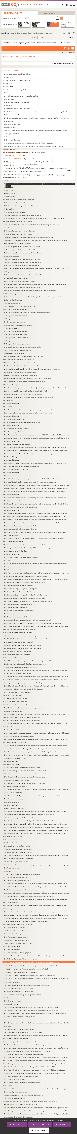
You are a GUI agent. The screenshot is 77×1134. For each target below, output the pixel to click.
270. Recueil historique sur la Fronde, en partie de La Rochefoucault (25, 771)
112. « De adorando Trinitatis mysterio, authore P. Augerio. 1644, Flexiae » (26, 391)
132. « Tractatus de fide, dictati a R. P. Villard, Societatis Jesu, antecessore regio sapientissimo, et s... (35, 454)
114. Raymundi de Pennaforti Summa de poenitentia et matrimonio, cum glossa (28, 397)
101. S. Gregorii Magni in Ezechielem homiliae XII (19, 360)
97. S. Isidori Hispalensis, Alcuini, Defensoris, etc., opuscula (22, 347)
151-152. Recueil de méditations (14, 501)
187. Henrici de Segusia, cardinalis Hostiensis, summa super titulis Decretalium (28, 601)
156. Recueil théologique (11, 510)
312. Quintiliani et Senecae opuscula (15, 877)
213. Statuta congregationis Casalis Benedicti (18, 673)
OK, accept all (17, 1125)
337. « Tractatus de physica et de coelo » (16, 937)
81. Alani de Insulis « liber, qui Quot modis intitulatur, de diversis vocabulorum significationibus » (34, 297)
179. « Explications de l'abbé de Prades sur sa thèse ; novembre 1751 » (25, 576)
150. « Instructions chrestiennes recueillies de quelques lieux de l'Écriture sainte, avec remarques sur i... (36, 498)
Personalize (62, 1125)
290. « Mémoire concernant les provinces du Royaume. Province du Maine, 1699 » (29, 815)
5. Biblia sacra (8, 87)
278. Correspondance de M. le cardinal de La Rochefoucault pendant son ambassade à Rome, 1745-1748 (36, 789)
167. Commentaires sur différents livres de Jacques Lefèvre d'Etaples (25, 545)
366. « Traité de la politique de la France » (16, 1039)
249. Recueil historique (11, 761)
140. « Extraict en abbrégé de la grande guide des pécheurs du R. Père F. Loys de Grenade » (31, 479)
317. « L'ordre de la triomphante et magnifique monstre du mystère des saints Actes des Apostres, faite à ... (36, 893)
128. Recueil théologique (11, 441)
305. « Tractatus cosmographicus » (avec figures (18, 858)
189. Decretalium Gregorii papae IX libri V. (17, 607)
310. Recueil (8, 871)
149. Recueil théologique (11, 494)
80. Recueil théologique (11, 294)
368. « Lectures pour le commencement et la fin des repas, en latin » (28, 1045)
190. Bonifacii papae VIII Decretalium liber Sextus (19, 611)
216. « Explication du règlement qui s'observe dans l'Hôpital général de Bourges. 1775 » (31, 683)
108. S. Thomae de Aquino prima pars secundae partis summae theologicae (27, 378)
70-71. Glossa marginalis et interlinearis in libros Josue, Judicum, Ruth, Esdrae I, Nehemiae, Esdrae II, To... (36, 269)
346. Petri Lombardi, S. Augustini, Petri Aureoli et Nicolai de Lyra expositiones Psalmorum (31, 962)
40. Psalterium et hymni (11, 184)
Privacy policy (39, 1130)
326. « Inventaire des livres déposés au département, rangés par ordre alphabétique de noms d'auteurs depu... (36, 912)
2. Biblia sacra (8, 77)
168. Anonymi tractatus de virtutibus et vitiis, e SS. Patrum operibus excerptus (28, 548)
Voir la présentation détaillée (61, 63)
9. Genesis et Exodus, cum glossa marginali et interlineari (21, 96)
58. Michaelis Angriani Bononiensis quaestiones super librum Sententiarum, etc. (28, 237)
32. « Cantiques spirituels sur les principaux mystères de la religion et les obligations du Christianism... (35, 168)
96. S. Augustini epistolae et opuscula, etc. (17, 344)
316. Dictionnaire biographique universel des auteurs (20, 890)
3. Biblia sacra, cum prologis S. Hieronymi (17, 80)
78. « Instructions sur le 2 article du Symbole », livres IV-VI (22, 287)
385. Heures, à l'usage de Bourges (14, 1098)
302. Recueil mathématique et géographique (18, 849)
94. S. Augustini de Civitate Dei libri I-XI (16, 338)
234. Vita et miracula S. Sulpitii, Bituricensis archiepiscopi (22, 717)
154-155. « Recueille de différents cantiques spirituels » (20, 507)
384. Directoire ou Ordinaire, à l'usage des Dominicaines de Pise (23, 1095)
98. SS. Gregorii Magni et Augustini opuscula (17, 350)
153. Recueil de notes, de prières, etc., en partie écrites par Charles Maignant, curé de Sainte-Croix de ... (36, 504)
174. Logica (7, 567)
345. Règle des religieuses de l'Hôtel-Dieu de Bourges (20, 959)
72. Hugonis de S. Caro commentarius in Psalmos (19, 272)
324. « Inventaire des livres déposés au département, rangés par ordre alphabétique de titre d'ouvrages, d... (36, 906)
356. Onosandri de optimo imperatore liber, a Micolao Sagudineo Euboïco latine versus (31, 1010)
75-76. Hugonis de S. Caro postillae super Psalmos (19, 281)
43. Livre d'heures (9, 193)
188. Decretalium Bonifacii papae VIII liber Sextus (19, 604)
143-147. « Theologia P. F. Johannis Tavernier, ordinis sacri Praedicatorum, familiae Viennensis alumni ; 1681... (36, 488)
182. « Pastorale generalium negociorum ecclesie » (19, 585)
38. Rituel (7, 178)
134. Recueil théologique (11, 460)
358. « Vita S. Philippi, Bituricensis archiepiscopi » (19, 1017)
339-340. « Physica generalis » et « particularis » (18, 943)
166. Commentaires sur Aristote (13, 542)
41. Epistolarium (9, 187)
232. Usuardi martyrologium (13, 711)
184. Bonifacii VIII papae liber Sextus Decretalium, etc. (20, 592)
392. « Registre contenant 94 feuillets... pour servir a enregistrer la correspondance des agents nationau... (36, 1108)
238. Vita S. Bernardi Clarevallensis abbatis (17, 727)
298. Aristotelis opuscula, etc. (13, 837)
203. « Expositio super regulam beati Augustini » (18, 642)
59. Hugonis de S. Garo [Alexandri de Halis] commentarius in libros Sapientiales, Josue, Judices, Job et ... (36, 240)
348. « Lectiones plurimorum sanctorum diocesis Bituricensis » (26, 985)
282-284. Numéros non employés (14, 799)
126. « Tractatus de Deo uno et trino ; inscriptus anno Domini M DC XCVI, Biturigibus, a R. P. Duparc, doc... (36, 435)
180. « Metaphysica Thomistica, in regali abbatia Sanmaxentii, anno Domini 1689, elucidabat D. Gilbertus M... (36, 579)
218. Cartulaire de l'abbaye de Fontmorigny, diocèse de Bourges (23, 689)
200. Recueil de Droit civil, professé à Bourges (18, 633)
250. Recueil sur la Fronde (12, 764)
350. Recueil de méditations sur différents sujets (18, 991)
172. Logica (7, 560)
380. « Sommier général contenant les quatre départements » (22, 1082)
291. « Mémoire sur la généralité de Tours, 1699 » (18, 818)
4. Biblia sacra (8, 83)
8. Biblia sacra (8, 93)
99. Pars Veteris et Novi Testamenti (14, 353)
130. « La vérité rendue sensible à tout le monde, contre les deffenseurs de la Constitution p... (36, 447)
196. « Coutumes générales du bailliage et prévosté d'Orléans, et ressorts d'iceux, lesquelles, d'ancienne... (36, 626)
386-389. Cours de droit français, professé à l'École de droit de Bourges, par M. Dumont (30, 1101)
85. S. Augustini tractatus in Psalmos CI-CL (17, 309)
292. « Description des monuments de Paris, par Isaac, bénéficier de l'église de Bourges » (31, 821)
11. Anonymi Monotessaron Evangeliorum (17, 102)
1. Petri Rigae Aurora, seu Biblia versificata (17, 74)
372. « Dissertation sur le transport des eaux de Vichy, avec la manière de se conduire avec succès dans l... (36, 1057)
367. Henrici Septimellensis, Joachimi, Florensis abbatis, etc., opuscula (26, 1042)
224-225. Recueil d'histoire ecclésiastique (16, 705)
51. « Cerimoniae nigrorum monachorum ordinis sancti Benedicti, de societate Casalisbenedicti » (34, 218)
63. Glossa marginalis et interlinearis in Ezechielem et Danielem (23, 253)
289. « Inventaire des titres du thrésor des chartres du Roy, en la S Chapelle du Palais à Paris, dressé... (35, 811)
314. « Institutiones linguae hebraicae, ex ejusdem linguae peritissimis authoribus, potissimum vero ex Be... (36, 884)
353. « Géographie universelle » (13, 1001)
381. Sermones (8, 1086)
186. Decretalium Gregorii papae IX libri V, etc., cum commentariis (24, 598)
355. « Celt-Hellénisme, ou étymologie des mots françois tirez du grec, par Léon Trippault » (31, 1007)
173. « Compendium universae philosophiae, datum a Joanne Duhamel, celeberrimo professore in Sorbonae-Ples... (36, 564)
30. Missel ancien (9, 162)
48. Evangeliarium (9, 209)
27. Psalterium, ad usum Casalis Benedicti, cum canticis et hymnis (24, 152)
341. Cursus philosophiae (12, 946)
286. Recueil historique (11, 805)
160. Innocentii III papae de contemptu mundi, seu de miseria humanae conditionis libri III (32, 523)
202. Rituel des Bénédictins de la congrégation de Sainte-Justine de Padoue (27, 639)
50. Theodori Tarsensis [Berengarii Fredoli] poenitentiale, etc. (23, 215)
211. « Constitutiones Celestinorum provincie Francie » (20, 667)
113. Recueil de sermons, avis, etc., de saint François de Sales (23, 394)
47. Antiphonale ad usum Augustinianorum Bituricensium (22, 206)
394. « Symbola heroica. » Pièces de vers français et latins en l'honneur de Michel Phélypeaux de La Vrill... (36, 1114)
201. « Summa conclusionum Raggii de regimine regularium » (23, 636)
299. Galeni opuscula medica (13, 840)
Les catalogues (13, 13)
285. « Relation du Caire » (12, 802)
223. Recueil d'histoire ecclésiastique (15, 702)
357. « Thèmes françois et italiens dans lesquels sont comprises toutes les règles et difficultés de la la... (35, 1013)
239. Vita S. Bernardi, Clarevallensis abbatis (17, 730)
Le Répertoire (48, 13)
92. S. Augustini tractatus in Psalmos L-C (16, 331)
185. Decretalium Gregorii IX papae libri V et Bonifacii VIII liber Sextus (25, 595)
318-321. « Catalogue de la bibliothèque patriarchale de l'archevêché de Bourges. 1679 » (31, 896)
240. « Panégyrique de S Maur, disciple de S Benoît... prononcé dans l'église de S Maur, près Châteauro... (36, 733)
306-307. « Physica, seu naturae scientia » (16, 862)
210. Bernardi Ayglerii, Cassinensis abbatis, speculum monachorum (25, 664)
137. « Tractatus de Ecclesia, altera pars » (16, 469)
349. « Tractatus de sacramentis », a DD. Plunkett (19, 988)
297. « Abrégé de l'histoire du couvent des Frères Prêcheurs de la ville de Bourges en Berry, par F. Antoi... (36, 833)
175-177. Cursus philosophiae (13, 570)
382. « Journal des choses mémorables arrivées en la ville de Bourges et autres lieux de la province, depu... (36, 1089)
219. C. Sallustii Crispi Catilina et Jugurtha (17, 692)
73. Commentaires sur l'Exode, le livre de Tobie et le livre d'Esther (24, 275)
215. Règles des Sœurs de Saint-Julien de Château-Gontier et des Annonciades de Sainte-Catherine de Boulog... (36, 680)
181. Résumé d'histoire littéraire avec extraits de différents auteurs (24, 582)
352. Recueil (8, 998)
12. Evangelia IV (9, 105)
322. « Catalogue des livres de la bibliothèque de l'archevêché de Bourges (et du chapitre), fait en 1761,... (36, 899)
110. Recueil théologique (11, 385)
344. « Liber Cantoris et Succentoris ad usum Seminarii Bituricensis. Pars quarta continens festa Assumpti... (36, 956)
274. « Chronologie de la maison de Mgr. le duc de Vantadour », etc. (24, 777)
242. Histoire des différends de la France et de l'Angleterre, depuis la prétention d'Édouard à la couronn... (36, 739)
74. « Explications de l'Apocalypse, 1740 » (16, 278)
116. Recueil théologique (11, 403)
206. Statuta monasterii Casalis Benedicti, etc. (18, 651)
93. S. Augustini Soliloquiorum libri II (15, 334)
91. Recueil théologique (11, 328)
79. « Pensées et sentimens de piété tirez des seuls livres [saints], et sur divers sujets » (30, 291)
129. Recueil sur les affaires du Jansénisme (17, 444)
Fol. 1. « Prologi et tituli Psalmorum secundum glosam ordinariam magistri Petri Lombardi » (34, 966)
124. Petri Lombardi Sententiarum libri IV (16, 429)
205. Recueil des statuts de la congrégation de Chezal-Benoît (23, 648)
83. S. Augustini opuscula (12, 303)
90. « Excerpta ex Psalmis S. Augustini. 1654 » (18, 325)
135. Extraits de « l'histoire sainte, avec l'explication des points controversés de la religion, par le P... (35, 463)
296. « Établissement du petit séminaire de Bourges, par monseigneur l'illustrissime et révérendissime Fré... (36, 830)
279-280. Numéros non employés (14, 793)
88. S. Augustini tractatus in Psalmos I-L (16, 319)
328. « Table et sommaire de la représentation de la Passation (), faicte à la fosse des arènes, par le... (35, 918)
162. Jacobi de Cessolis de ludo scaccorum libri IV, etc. (20, 529)
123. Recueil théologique (11, 425)
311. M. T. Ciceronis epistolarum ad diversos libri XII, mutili (22, 874)
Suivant (71, 37)
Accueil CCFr (6, 33)
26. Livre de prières (10, 149)
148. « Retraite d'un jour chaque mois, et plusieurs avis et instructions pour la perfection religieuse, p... (35, 491)
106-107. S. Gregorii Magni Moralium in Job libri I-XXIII (20, 375)
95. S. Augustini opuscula (12, 341)
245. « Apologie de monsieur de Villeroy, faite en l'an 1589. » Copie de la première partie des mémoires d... (36, 749)
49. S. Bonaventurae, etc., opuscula (15, 212)
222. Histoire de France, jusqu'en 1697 (15, 698)
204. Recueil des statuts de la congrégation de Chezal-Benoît (23, 645)
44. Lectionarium (9, 196)
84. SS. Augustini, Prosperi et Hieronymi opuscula (19, 306)
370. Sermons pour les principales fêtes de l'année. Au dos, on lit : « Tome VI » (27, 1051)
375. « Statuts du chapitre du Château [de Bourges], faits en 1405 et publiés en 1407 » (30, 1067)
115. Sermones (8, 400)
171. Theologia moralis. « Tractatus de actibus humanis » (21, 557)
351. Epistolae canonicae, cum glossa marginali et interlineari (23, 995)
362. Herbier (8, 1026)
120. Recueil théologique (11, 416)
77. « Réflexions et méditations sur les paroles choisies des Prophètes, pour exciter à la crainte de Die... (35, 284)
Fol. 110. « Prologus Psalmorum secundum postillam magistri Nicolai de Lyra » (30, 975)
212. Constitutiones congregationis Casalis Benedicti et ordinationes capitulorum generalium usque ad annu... (36, 670)
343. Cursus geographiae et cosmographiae (17, 953)
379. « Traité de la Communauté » (14, 1079)
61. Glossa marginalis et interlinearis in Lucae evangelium (22, 247)
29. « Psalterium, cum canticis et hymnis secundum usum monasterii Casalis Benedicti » (31, 159)
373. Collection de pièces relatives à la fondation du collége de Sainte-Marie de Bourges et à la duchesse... (36, 1061)
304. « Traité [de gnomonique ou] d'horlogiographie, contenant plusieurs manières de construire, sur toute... (36, 855)
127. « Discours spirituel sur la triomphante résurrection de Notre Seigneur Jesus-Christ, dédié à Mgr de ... (36, 438)
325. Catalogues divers (11, 909)
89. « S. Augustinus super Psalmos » (15, 322)
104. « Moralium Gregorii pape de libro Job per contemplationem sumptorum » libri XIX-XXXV (32, 369)
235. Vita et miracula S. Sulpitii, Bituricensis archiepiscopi (22, 720)
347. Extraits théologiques (12, 982)
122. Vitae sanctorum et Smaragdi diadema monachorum (22, 422)
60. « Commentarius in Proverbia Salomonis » (18, 243)
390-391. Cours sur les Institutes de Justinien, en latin (20, 1104)
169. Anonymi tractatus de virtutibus (15, 551)
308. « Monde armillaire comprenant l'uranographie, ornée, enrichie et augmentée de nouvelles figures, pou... (36, 865)
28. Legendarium (9, 156)
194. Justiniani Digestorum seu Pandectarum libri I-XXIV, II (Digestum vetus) (27, 620)
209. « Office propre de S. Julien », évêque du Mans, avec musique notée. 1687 (27, 661)
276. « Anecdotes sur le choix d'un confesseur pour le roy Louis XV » (24, 783)
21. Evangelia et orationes (12, 134)
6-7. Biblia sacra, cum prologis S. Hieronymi (17, 90)
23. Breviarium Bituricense (12, 140)
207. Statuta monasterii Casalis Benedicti (17, 655)
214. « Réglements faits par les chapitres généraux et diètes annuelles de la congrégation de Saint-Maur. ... (36, 676)
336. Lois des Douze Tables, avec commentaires (18, 934)
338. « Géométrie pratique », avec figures (16, 940)
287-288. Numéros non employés (14, 808)
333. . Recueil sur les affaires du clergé (18, 924)
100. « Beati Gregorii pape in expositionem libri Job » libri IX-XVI (23, 356)
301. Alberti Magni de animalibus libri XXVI (17, 846)
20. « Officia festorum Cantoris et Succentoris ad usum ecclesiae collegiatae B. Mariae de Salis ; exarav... (36, 130)
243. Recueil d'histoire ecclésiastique (15, 742)
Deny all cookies (39, 1125)
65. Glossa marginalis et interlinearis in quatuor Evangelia (22, 259)
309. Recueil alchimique (11, 868)
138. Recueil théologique (11, 473)
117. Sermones (8, 407)
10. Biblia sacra (9, 99)
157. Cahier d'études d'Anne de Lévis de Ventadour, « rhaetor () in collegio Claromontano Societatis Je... (36, 513)
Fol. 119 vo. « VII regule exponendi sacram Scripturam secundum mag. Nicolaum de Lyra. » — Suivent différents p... (38, 978)
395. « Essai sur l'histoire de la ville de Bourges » (18, 1117)
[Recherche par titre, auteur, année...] (36, 18)
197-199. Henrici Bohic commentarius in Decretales (20, 629)
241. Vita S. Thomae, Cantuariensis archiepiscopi (19, 736)
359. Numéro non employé (12, 1020)
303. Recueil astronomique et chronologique (17, 852)
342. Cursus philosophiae (12, 949)
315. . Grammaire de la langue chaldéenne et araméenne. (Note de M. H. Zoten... (36, 887)
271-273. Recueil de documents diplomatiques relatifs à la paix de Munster (27, 774)
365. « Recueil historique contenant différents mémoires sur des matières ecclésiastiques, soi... (36, 1035)
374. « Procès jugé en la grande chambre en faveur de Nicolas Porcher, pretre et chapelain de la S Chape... (36, 1064)
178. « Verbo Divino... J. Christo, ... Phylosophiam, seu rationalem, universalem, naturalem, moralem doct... (36, 573)
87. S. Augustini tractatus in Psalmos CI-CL (17, 316)
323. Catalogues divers (11, 902)
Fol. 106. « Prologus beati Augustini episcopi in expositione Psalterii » (27, 969)
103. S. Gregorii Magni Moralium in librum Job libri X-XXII (21, 366)
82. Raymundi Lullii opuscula (13, 300)
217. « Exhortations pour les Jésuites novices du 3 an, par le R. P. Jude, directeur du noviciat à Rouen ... (36, 686)
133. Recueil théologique (11, 457)
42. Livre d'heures (9, 190)
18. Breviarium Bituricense (12, 124)
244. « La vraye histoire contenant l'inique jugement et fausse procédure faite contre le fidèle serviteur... (36, 746)
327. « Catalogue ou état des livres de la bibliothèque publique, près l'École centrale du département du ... (36, 915)
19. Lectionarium (9, 127)
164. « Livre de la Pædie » (11, 535)
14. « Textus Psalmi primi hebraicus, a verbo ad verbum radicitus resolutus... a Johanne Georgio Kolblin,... (36, 112)
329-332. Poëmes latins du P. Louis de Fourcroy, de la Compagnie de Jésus (26, 921)
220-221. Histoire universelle (12, 695)
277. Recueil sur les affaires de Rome (15, 786)
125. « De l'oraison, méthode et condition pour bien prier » (22, 432)
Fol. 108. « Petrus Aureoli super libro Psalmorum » (21, 972)
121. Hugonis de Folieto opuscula (14, 419)
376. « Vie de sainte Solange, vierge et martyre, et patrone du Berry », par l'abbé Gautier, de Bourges (34, 1070)
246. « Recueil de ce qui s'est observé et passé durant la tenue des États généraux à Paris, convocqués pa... (36, 752)
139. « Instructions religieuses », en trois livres (18, 476)
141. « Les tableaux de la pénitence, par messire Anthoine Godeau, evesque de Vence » (30, 482)
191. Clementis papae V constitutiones (16, 614)
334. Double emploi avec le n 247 (14, 927)
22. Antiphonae (8, 137)
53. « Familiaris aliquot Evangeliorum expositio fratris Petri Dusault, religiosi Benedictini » (32, 225)
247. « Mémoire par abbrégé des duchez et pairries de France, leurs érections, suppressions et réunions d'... (36, 755)
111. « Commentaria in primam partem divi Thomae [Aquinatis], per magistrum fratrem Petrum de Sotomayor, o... (36, 388)
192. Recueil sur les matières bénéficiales (16, 617)
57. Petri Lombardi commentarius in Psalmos (18, 234)
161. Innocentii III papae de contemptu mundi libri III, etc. (22, 526)
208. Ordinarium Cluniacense (13, 658)
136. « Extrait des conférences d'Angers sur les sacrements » (22, 466)
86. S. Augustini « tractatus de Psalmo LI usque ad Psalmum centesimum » (27, 312)
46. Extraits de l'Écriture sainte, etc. (15, 203)
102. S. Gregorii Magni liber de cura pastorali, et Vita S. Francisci (24, 363)
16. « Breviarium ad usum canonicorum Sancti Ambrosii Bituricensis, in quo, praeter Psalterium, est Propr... (36, 118)
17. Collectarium (9, 121)
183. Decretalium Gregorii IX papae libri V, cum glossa (20, 589)
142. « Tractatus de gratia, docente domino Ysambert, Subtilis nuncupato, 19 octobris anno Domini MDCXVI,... (36, 485)
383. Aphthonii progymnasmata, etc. (15, 1092)
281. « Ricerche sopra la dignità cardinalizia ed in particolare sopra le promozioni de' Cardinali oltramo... (36, 796)
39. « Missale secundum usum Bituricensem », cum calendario (23, 181)
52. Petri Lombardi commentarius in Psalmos (18, 221)
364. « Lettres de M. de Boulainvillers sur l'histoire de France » (23, 1032)
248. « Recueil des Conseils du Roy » (15, 758)
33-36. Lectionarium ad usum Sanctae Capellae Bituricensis (22, 171)
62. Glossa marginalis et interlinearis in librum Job (19, 250)
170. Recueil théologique (11, 554)
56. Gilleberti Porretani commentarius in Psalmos (19, 231)
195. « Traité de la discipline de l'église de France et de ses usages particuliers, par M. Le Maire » (33, 623)
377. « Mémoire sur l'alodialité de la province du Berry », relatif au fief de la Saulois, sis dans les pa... (34, 1073)
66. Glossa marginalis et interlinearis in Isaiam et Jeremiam (22, 262)
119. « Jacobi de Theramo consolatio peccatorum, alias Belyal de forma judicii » (28, 413)
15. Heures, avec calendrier (12, 115)
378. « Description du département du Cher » (21, 1076)
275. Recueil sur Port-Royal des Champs (16, 780)
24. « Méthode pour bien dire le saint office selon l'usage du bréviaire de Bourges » (29, 143)
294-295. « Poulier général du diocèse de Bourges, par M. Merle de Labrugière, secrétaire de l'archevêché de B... (36, 827)
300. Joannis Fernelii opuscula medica (16, 843)
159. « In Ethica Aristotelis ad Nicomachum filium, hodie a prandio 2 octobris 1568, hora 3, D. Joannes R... (36, 519)
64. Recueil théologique (11, 256)
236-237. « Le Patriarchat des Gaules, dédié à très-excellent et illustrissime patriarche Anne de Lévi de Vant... (36, 724)
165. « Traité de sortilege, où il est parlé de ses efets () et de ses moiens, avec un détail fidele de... (34, 538)
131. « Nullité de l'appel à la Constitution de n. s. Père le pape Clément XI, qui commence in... (36, 451)
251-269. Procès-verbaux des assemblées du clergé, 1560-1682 (23, 767)
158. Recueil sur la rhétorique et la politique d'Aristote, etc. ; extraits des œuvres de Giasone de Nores (35, 516)
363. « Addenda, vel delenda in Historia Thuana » (19, 1029)
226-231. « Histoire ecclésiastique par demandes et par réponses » (24, 708)
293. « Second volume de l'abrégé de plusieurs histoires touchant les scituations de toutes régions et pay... (36, 824)
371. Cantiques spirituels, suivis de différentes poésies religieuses (24, 1054)
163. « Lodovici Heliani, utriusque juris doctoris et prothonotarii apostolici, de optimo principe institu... (36, 532)
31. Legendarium (9, 165)
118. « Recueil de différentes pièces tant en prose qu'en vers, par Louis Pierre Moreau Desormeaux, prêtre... (36, 410)
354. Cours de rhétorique (11, 1004)
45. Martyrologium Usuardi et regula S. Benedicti (19, 200)
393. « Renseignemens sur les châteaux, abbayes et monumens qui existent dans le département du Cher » (36, 1111)
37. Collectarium (9, 174)
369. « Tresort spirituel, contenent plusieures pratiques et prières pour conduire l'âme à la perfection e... (36, 1048)
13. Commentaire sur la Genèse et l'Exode (17, 109)
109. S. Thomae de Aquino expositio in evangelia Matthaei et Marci (24, 382)
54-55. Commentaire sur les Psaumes (15, 228)
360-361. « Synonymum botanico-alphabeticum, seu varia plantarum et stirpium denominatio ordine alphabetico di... (36, 1023)
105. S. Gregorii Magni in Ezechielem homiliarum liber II (21, 372)
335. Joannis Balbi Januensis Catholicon (16, 931)
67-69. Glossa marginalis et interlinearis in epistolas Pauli (22, 265)
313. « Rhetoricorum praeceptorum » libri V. (17, 880)
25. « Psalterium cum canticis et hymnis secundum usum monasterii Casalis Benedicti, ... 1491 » (33, 146)
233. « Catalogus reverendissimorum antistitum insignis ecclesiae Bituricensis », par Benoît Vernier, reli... (36, 714)
